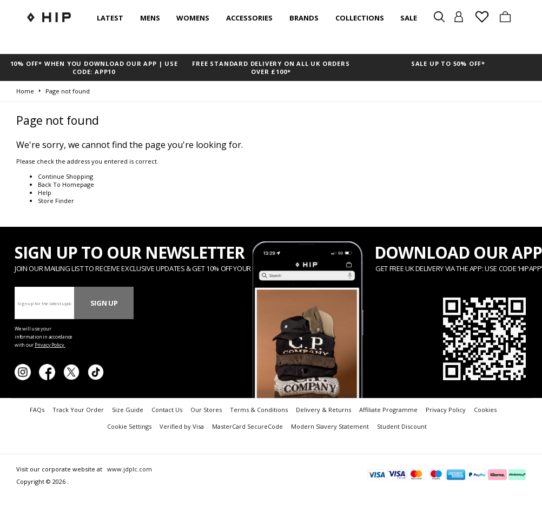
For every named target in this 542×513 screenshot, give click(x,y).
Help (44, 192)
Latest (110, 18)
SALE (408, 18)
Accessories (249, 18)
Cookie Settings (129, 426)
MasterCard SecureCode (247, 426)
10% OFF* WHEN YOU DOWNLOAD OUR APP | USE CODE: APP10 (94, 67)
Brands (304, 18)
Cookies (485, 410)
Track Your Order (78, 410)
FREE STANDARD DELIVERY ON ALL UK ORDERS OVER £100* (270, 67)
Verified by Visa (182, 426)
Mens (150, 18)
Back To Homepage (66, 184)
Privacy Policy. (50, 344)
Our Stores (206, 410)
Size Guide (127, 410)
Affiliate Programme (388, 410)
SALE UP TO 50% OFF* (448, 63)
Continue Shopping (65, 176)
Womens (192, 18)
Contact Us (166, 410)
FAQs (37, 410)
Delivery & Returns (323, 410)
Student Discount (402, 426)
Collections (359, 18)
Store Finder (56, 201)
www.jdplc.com (128, 469)
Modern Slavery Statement (330, 426)
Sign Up (104, 303)
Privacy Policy (446, 410)
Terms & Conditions (259, 410)
